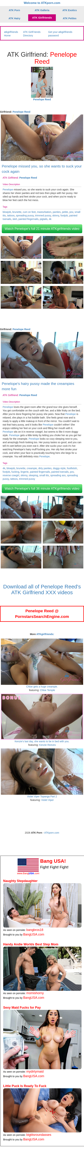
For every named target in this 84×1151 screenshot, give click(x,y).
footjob (64, 215)
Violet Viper (47, 800)
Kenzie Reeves (47, 744)
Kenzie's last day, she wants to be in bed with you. (42, 741)
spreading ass (58, 475)
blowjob (7, 212)
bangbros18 (34, 930)
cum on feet (29, 212)
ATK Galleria (42, 10)
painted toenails (60, 471)
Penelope (8, 189)
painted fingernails (28, 219)
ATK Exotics (70, 10)
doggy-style (59, 468)
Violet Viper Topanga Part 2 (42, 796)
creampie (32, 468)
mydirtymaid (35, 1071)
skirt (15, 219)
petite (65, 212)
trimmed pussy (43, 215)
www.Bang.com (28, 873)
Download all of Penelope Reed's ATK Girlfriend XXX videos (42, 589)
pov (71, 212)
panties (57, 212)
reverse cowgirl (11, 475)
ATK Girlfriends (42, 17)
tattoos (11, 215)
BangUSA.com (33, 934)
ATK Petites (69, 18)
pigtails (44, 219)
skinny (55, 215)
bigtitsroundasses (38, 1135)
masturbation (44, 212)
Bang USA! (53, 861)
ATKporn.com (51, 832)
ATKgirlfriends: (45, 634)
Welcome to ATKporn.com (42, 3)
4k (50, 219)
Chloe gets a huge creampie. (42, 686)
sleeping (33, 475)
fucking (15, 471)
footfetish (72, 468)
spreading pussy (25, 215)
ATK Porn (14, 10)
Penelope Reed (21, 111)
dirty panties (44, 468)
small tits (44, 475)
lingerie (25, 471)
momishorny (35, 993)
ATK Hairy (14, 18)
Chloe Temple (47, 690)
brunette (16, 212)
